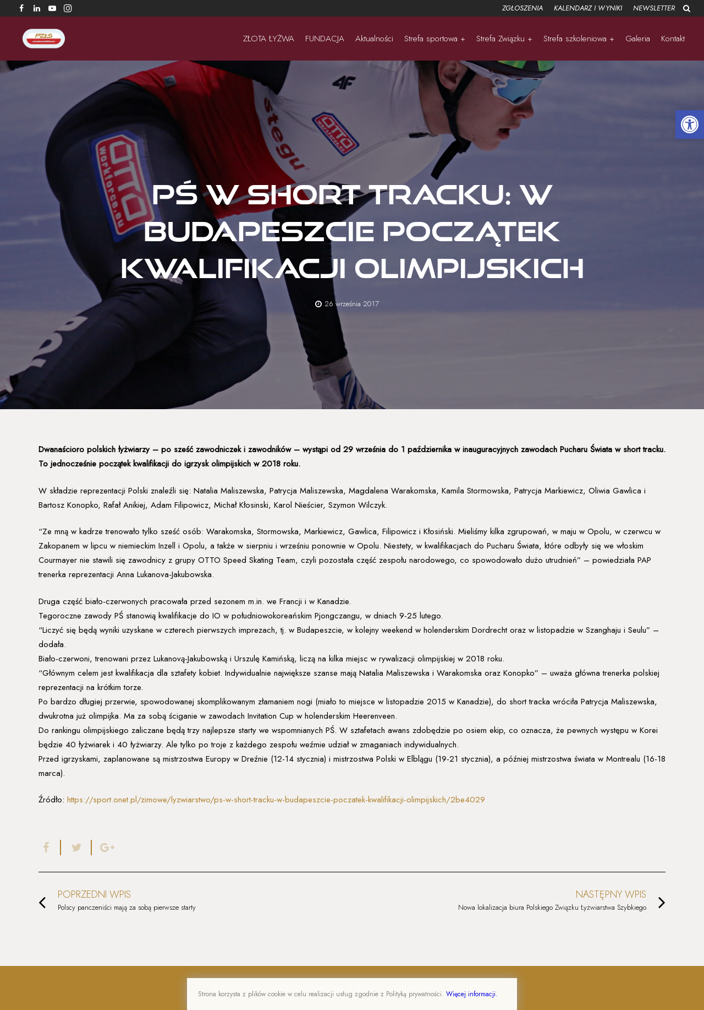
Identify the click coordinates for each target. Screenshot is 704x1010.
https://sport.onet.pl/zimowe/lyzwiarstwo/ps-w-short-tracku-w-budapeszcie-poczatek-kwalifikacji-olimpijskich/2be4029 (276, 800)
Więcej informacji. (472, 994)
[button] (689, 124)
